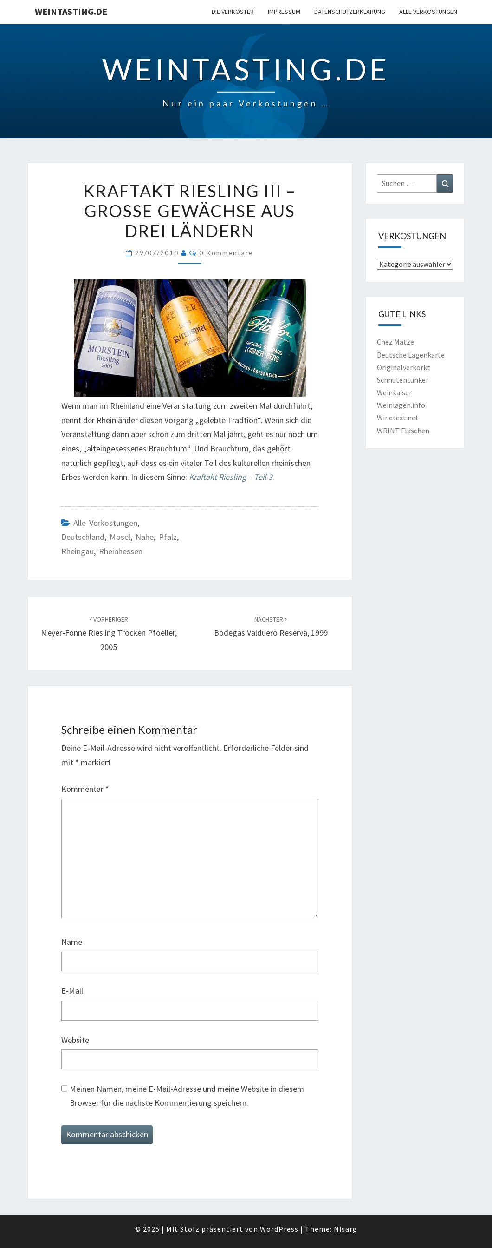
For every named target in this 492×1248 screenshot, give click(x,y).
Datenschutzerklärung (349, 11)
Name (71, 941)
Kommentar (85, 788)
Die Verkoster (233, 11)
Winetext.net (398, 417)
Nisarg (345, 1229)
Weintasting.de (71, 11)
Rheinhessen (120, 551)
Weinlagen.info (401, 405)
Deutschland (82, 536)
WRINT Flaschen (403, 430)
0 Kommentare (226, 253)
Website (75, 1040)
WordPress (279, 1229)
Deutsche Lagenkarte (411, 354)
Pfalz (168, 536)
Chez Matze (395, 341)
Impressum (284, 11)
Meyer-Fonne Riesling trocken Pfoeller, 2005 (109, 633)
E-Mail (72, 990)
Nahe (145, 536)
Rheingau (77, 551)
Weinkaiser (394, 392)
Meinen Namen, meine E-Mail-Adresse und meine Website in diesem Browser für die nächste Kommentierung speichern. (187, 1096)
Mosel (120, 536)
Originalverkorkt (403, 367)
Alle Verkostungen (428, 11)
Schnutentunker (402, 380)
